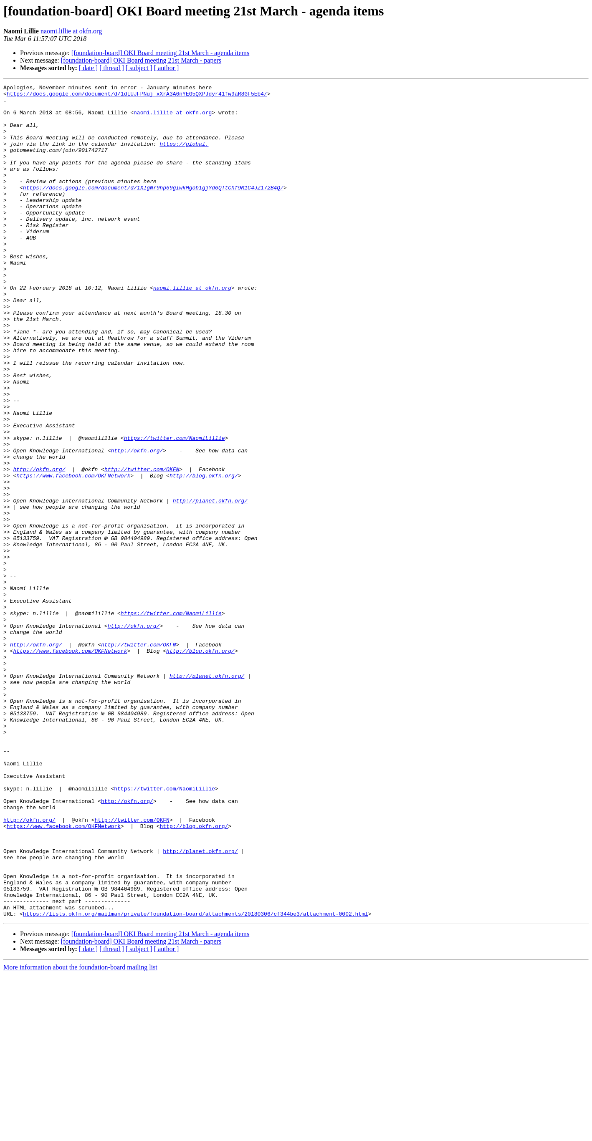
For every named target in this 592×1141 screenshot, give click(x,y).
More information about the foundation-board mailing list (80, 1133)
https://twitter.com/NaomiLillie (174, 509)
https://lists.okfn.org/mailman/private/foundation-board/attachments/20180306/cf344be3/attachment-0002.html (195, 1080)
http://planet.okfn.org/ (210, 584)
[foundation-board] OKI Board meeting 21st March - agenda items (160, 52)
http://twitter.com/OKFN (141, 546)
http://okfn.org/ (137, 524)
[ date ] (88, 67)
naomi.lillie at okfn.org (71, 31)
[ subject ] (139, 67)
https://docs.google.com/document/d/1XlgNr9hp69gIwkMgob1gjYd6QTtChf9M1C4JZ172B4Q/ (153, 208)
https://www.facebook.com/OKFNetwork (73, 554)
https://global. (183, 156)
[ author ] (166, 67)
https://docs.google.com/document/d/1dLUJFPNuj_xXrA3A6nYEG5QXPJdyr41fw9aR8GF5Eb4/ (137, 96)
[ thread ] (111, 67)
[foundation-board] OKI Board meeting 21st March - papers (141, 60)
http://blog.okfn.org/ (204, 554)
